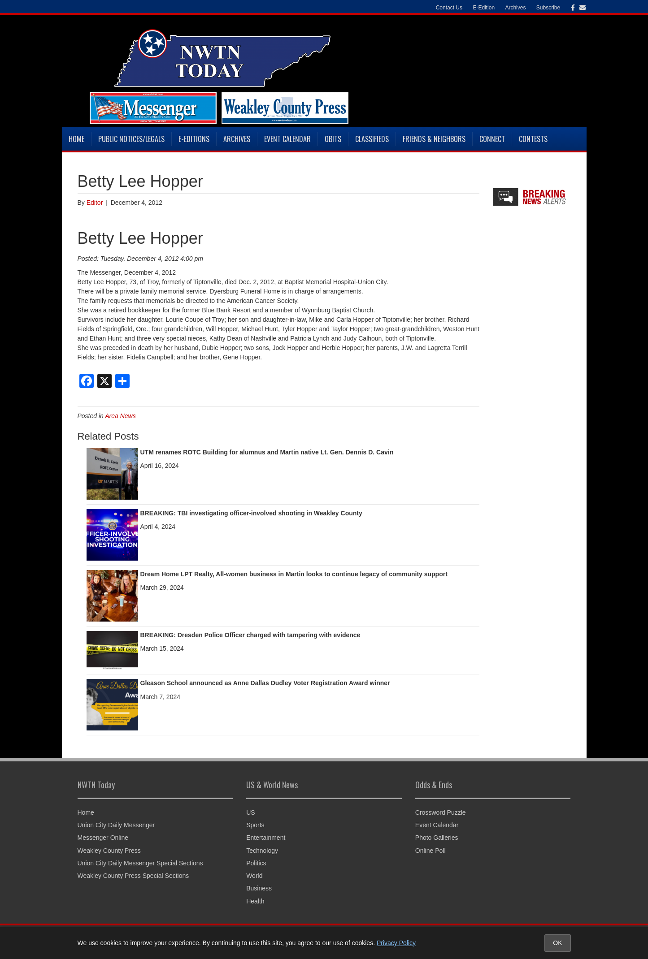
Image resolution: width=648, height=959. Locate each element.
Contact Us (449, 7)
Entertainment (265, 837)
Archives (515, 7)
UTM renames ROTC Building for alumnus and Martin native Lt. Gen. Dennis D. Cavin (267, 452)
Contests (533, 139)
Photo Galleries (436, 837)
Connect (492, 139)
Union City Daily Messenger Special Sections (140, 863)
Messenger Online (103, 837)
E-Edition (484, 7)
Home (76, 139)
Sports (255, 825)
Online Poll (430, 850)
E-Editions (193, 139)
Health (255, 901)
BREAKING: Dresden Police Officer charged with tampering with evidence (250, 635)
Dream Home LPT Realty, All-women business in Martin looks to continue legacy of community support (294, 574)
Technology (262, 850)
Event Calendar (287, 139)
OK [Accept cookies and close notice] (557, 942)
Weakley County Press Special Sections (133, 875)
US (250, 812)
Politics (256, 863)
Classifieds (372, 139)
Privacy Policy (396, 942)
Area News (120, 415)
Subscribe (548, 7)
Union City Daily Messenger (116, 825)
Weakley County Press (109, 850)
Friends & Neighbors (434, 139)
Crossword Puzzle (440, 812)
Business (259, 888)
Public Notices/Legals (131, 139)
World (254, 875)
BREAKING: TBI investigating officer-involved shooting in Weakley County (251, 513)
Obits (333, 139)
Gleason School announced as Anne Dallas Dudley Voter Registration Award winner (265, 683)
